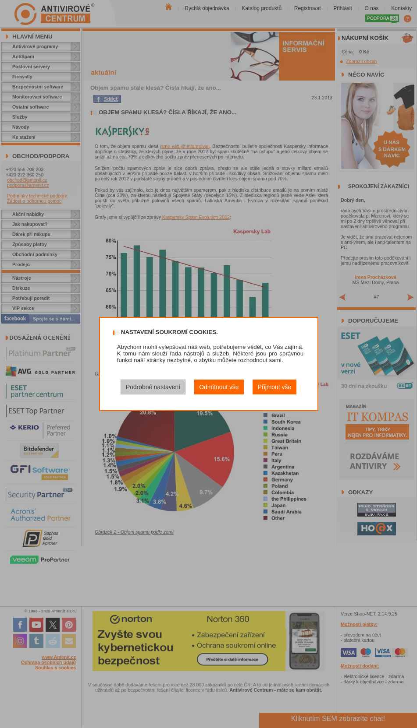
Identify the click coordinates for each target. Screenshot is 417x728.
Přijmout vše (274, 386)
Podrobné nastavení (153, 386)
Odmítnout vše (219, 386)
